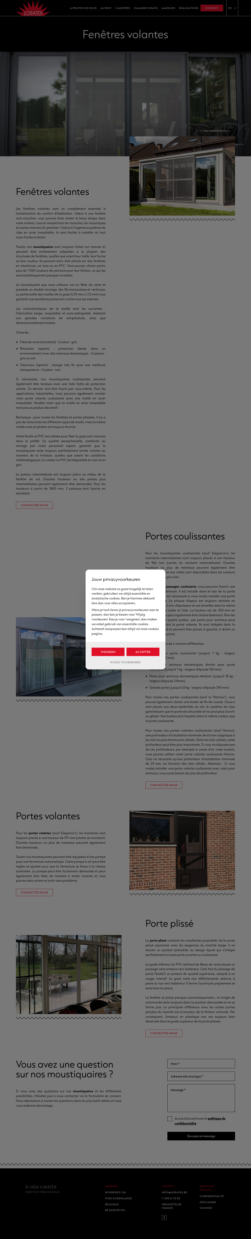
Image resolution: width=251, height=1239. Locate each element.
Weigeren (108, 652)
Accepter (142, 652)
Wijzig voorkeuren (125, 662)
